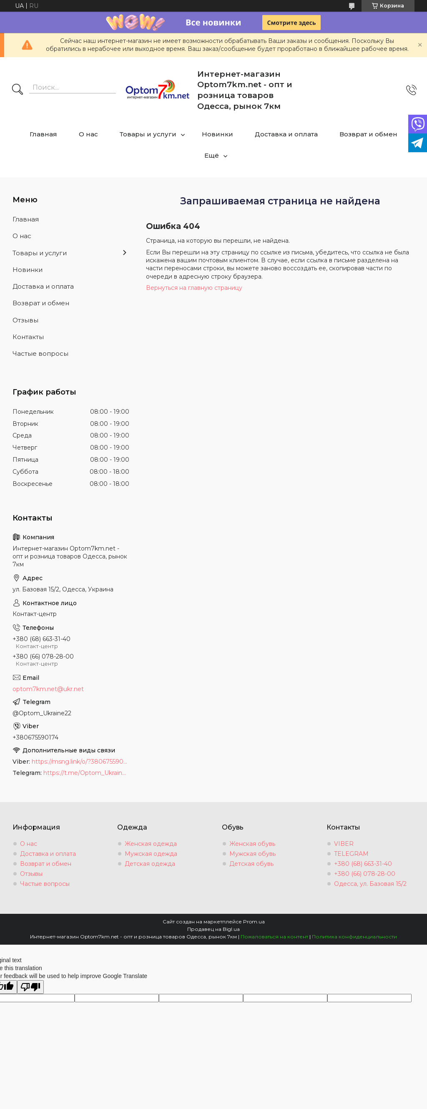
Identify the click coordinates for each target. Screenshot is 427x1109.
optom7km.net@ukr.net (48, 689)
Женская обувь (252, 843)
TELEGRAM (351, 854)
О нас (88, 134)
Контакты (28, 337)
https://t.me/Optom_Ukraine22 (86, 773)
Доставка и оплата (286, 134)
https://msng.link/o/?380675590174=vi (80, 761)
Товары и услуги (148, 134)
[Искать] (17, 90)
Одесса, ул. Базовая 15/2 (370, 884)
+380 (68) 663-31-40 (363, 864)
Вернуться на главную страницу (194, 288)
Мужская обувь (252, 854)
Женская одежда (151, 843)
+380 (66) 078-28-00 (364, 874)
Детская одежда (150, 864)
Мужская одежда (151, 854)
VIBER (344, 843)
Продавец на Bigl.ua (213, 929)
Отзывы (25, 320)
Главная (43, 134)
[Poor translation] (30, 987)
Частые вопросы (40, 353)
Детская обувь (251, 864)
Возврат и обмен (368, 134)
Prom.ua (254, 921)
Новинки (217, 134)
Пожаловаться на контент (274, 936)
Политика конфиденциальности (354, 936)
